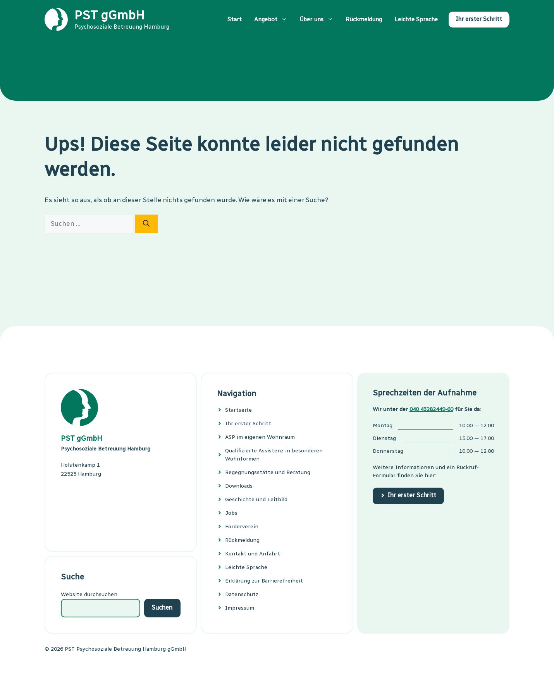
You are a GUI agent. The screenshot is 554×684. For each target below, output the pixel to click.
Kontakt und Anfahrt (252, 553)
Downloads (239, 486)
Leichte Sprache (416, 19)
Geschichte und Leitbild (256, 499)
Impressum (239, 608)
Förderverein (241, 526)
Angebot (273, 19)
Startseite (238, 410)
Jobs (231, 513)
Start (234, 19)
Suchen (161, 607)
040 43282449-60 (431, 409)
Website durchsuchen (89, 594)
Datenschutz (241, 594)
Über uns (319, 19)
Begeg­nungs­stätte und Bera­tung (267, 472)
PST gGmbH (109, 15)
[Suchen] (146, 224)
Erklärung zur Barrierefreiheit (264, 580)
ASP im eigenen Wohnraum (260, 437)
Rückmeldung (364, 19)
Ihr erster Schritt (479, 18)
